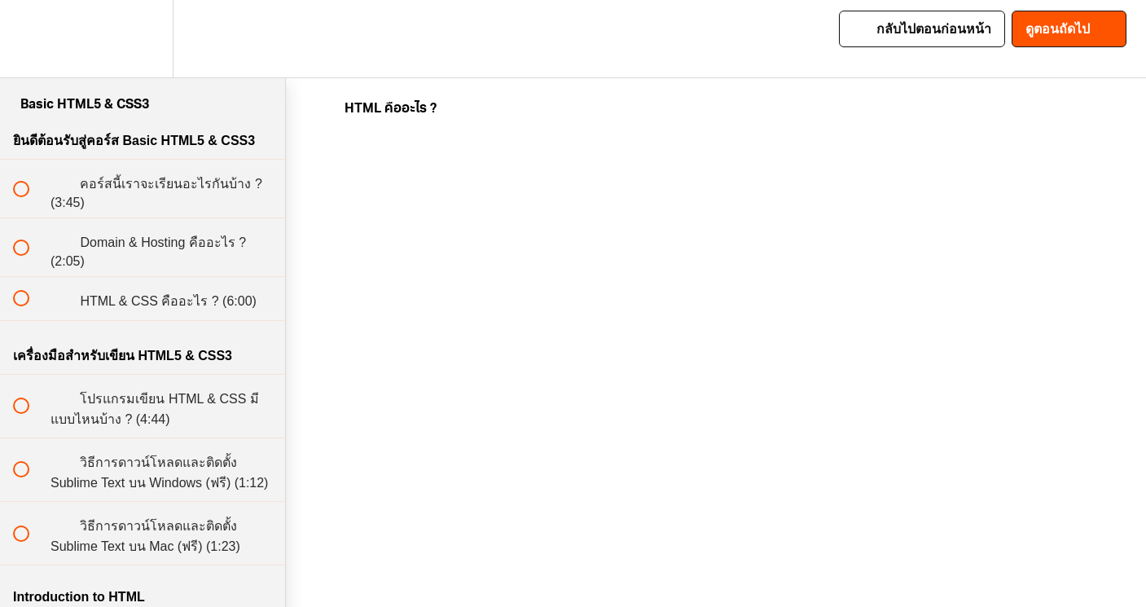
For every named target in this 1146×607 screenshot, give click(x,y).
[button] (30, 38)
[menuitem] (142, 38)
